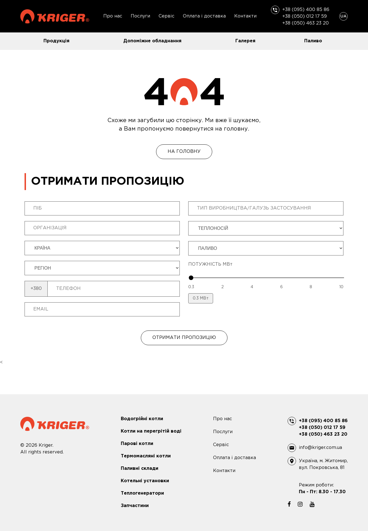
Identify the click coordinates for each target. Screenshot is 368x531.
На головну (184, 151)
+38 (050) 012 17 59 (304, 16)
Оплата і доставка (204, 16)
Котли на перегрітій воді (151, 431)
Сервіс (166, 16)
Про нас (112, 16)
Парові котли (137, 444)
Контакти (245, 16)
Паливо (313, 41)
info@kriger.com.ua (320, 448)
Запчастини (135, 506)
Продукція (56, 41)
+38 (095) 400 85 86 (305, 10)
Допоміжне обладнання (152, 41)
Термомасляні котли (146, 456)
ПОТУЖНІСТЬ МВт (210, 264)
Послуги (140, 16)
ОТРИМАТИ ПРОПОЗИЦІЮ (184, 338)
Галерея (245, 41)
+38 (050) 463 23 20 (305, 23)
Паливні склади (139, 468)
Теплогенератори (142, 493)
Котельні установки (145, 481)
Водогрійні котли (142, 419)
